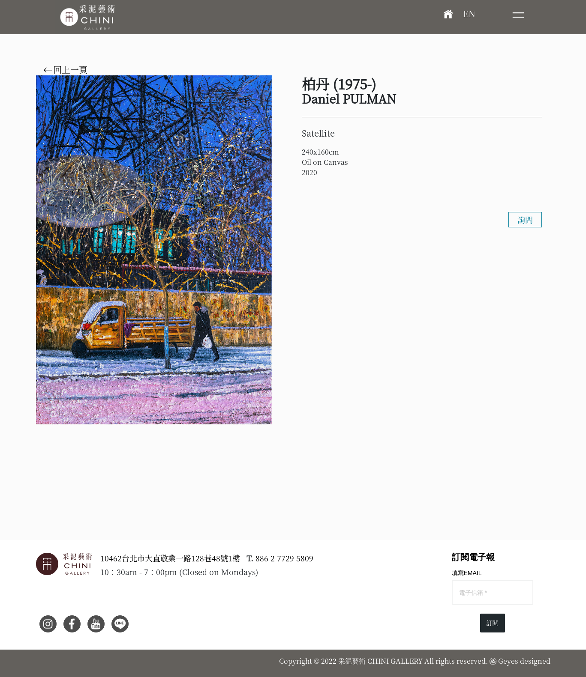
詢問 (525, 219)
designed (535, 661)
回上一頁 (65, 69)
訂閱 (493, 623)
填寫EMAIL (467, 573)
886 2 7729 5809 (284, 558)
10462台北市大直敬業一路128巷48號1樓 (170, 558)
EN (469, 13)
